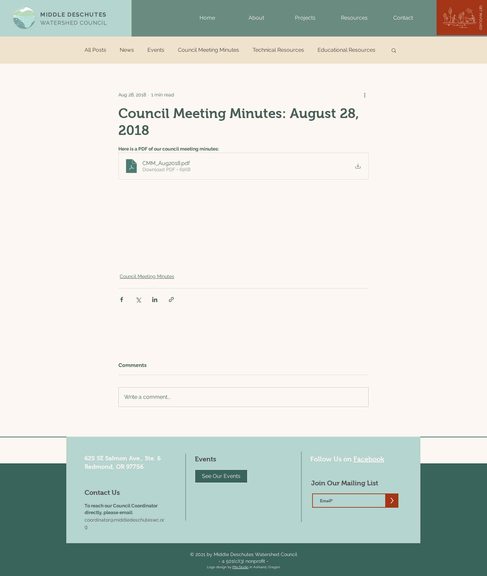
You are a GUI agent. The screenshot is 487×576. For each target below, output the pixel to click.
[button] (256, 17)
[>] (391, 500)
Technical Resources (278, 50)
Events (155, 50)
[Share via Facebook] (121, 299)
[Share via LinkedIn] (155, 299)
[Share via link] (171, 299)
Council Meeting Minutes (208, 50)
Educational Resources (346, 50)
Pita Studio (240, 567)
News (127, 50)
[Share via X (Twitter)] (138, 299)
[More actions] (365, 95)
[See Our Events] (221, 476)
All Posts (95, 50)
